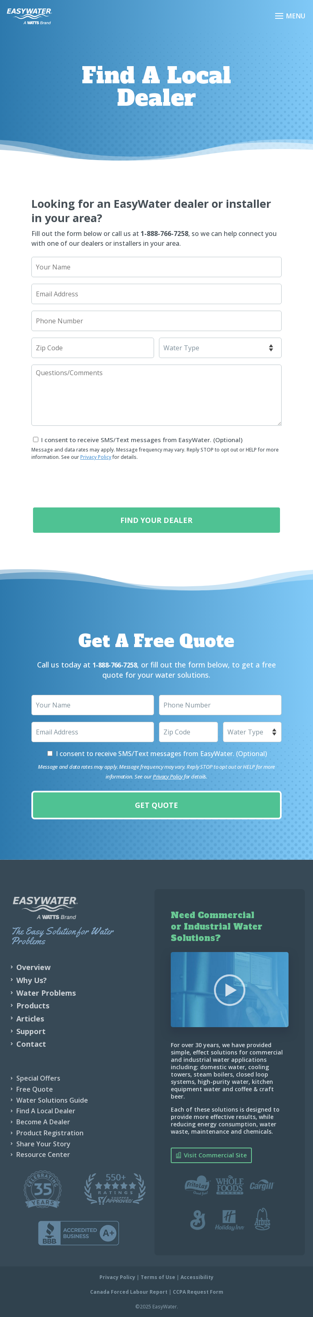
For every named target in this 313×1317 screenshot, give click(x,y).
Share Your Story (43, 1143)
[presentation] (93, 483)
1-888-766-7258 (164, 233)
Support (31, 1031)
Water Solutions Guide (52, 1099)
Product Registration (50, 1132)
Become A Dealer (43, 1121)
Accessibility (197, 1276)
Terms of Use (158, 1276)
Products (32, 1005)
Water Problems (46, 992)
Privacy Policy (95, 457)
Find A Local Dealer (45, 1110)
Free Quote (34, 1088)
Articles (30, 1018)
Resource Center (43, 1154)
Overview (33, 967)
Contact (31, 1043)
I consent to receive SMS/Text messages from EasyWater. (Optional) (141, 440)
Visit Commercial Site (215, 1154)
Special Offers (38, 1077)
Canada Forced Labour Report (129, 1291)
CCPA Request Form (198, 1291)
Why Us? (31, 980)
